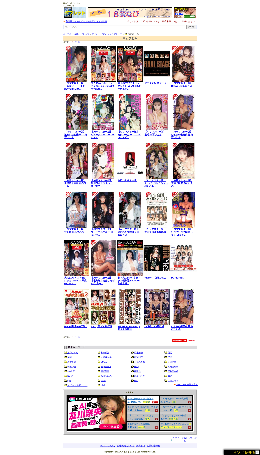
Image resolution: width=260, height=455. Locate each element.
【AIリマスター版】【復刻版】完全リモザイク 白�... (102, 280)
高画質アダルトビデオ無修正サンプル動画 (86, 21)
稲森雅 (137, 371)
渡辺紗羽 (105, 371)
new (170, 376)
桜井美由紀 (173, 371)
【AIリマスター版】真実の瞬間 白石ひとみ (182, 183)
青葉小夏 (71, 366)
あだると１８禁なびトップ (76, 34)
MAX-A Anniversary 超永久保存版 (129, 328)
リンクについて (107, 445)
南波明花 (138, 357)
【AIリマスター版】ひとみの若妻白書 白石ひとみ (182, 134)
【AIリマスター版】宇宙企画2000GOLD (155, 230)
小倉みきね (139, 362)
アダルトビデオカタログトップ (107, 34)
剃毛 (170, 352)
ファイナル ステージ (155, 83)
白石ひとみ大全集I (127, 180)
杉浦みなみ (106, 376)
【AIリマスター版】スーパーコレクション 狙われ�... (156, 183)
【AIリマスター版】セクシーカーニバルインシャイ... (129, 134)
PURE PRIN (177, 277)
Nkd (103, 385)
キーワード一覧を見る (187, 384)
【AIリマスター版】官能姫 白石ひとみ (74, 230)
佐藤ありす (173, 380)
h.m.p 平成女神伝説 (101, 326)
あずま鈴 (71, 362)
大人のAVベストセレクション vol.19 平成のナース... (75, 280)
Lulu (136, 380)
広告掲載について (126, 445)
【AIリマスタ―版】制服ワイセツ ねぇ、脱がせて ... (102, 183)
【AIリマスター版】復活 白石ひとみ (155, 133)
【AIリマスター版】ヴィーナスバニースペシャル (102, 134)
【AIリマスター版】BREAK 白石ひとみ (181, 84)
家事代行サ (139, 376)
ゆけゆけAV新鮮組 (154, 326)
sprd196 (71, 371)
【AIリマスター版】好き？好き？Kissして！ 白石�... (182, 232)
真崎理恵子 (173, 366)
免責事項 (140, 445)
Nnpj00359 (106, 366)
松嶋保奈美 (106, 357)
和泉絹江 (105, 352)
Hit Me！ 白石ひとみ (155, 277)
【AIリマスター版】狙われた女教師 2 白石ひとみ (128, 232)
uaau (103, 380)
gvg (69, 380)
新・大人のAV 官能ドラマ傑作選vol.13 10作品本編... (129, 280)
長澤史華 (172, 362)
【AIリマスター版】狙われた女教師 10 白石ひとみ (75, 134)
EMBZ (104, 362)
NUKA (70, 376)
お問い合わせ (153, 445)
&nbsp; (130, 413)
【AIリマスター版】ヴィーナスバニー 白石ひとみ (102, 232)
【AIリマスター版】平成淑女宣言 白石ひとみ (75, 183)
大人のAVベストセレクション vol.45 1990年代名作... (129, 86)
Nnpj (136, 366)
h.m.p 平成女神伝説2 (75, 326)
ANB (170, 357)
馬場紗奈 (138, 352)
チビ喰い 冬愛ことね (77, 385)
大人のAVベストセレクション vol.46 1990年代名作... (102, 86)
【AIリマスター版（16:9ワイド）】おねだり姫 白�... (74, 86)
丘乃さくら (72, 352)
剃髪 (69, 357)
